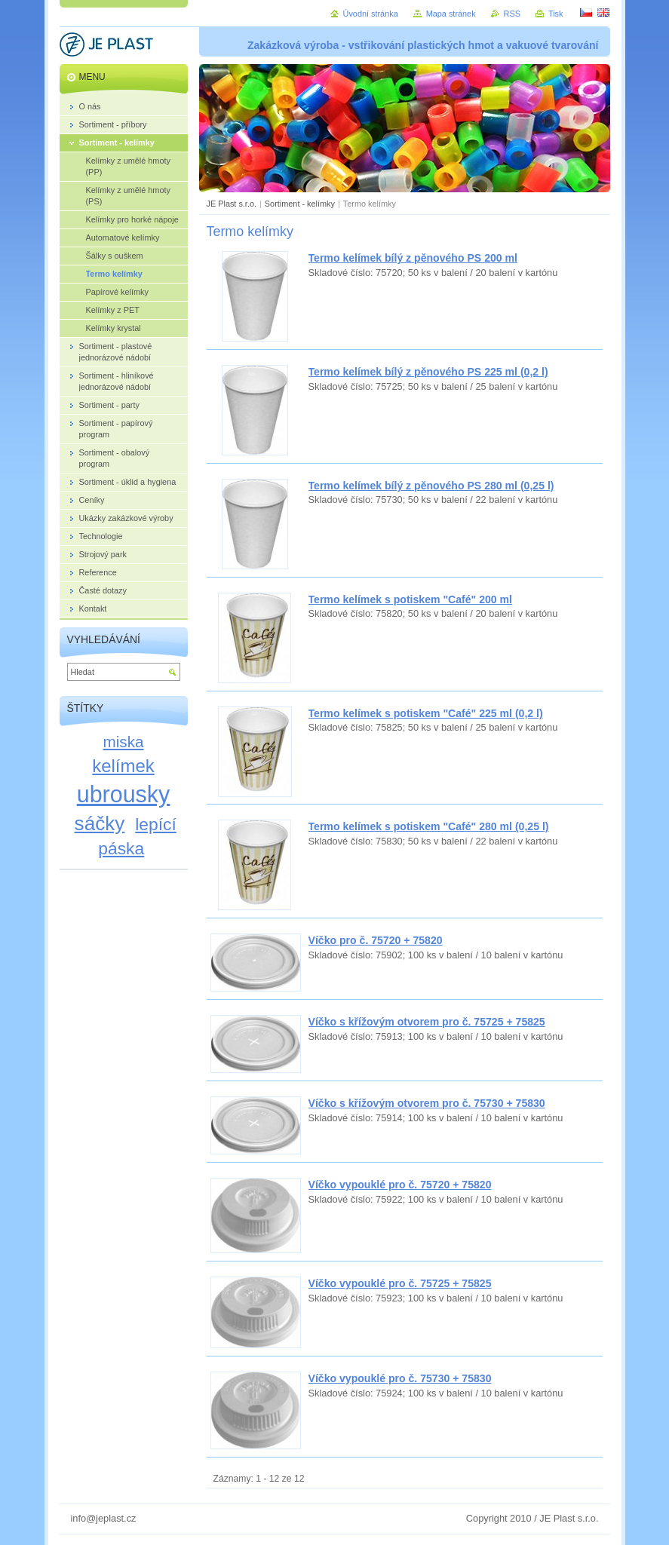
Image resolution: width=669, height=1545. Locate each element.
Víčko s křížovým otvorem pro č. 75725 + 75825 (426, 1022)
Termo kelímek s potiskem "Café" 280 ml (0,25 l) (428, 826)
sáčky (100, 823)
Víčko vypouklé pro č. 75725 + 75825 (400, 1283)
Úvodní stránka (370, 13)
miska (123, 741)
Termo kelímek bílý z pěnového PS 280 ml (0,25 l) (431, 486)
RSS (512, 13)
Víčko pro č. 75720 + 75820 (375, 940)
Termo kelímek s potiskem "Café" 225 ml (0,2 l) (425, 713)
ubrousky (123, 794)
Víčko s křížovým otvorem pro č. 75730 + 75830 (426, 1103)
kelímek (123, 766)
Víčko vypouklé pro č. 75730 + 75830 (400, 1378)
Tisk (555, 13)
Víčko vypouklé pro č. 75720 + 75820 (400, 1185)
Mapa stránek (451, 13)
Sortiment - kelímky (300, 203)
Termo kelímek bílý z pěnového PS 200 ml (413, 258)
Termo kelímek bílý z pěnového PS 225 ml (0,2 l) (428, 372)
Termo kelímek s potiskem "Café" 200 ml (410, 599)
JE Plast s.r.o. (231, 203)
